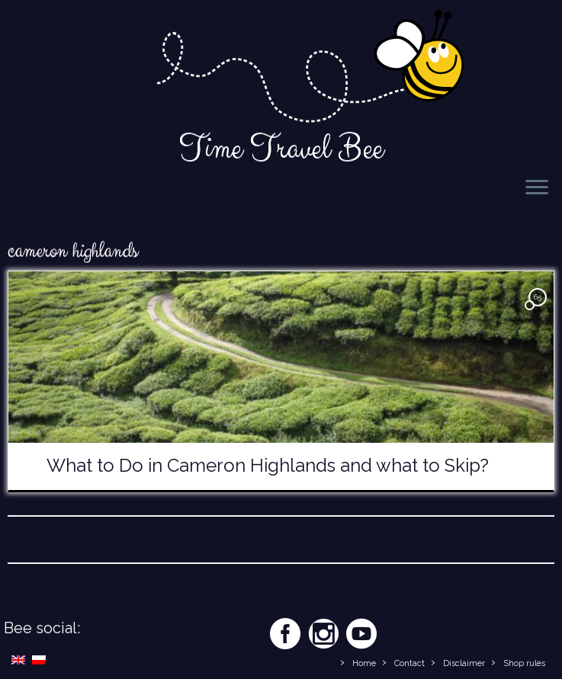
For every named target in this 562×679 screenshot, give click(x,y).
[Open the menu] (536, 188)
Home (364, 663)
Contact (409, 663)
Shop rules (524, 663)
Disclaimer (464, 663)
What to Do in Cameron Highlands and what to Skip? (268, 465)
